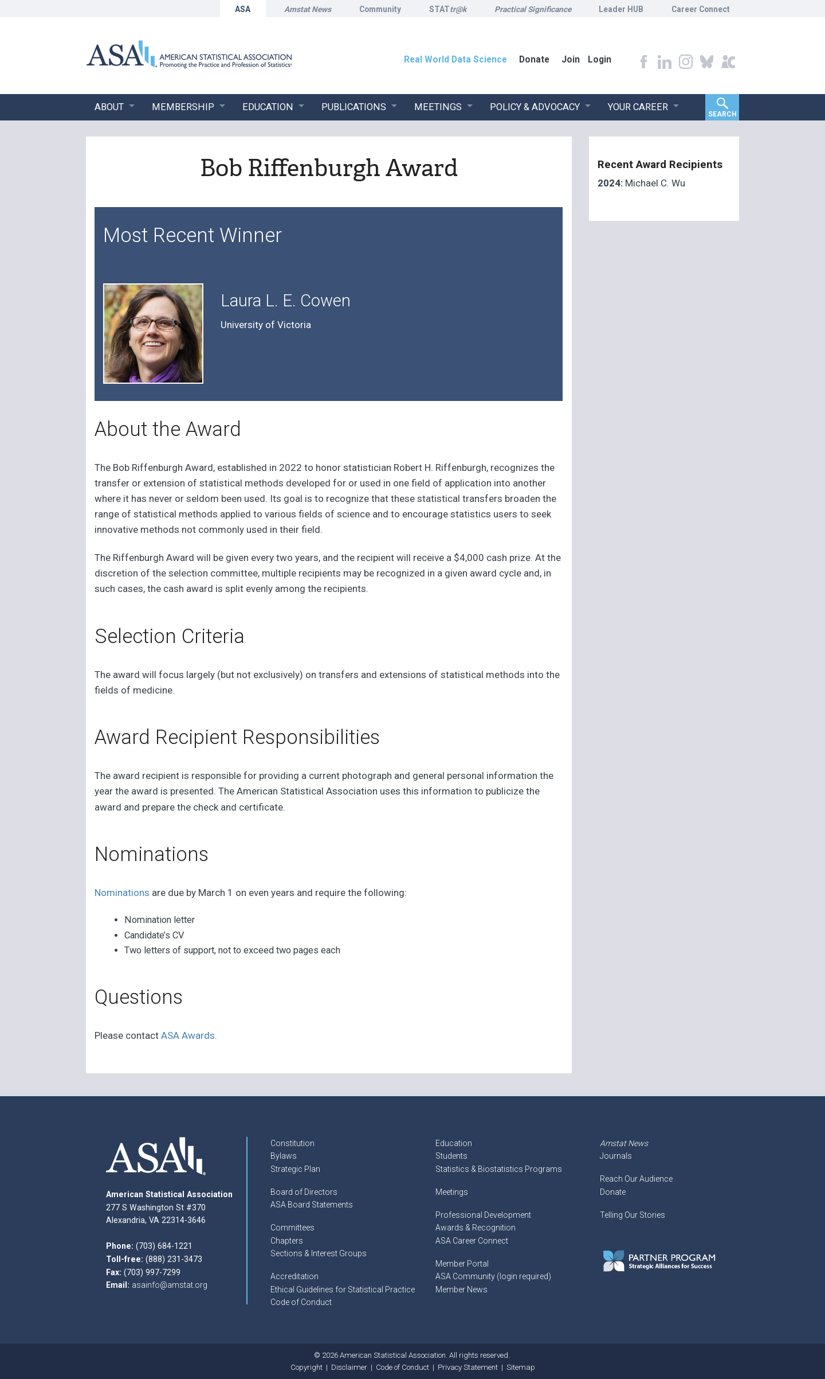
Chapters (286, 1240)
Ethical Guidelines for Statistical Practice (342, 1289)
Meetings (451, 1192)
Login (599, 59)
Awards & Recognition (475, 1227)
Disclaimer (349, 1367)
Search (722, 114)
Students (451, 1155)
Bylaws (283, 1155)
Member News (461, 1289)
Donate (613, 1192)
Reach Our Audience (636, 1178)
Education (453, 1143)
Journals (616, 1155)
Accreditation (294, 1276)
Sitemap (520, 1367)
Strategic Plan (295, 1169)
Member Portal (462, 1263)
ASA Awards (188, 1035)
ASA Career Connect (471, 1240)
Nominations (122, 892)
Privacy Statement (468, 1367)
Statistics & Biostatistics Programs (498, 1169)
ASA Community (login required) (493, 1276)
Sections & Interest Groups (318, 1253)
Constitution (292, 1143)
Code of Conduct (301, 1302)
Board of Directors (303, 1192)
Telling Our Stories (632, 1215)
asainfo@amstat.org (169, 1285)
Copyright (306, 1367)
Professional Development (483, 1215)
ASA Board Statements (311, 1204)
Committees (292, 1227)
